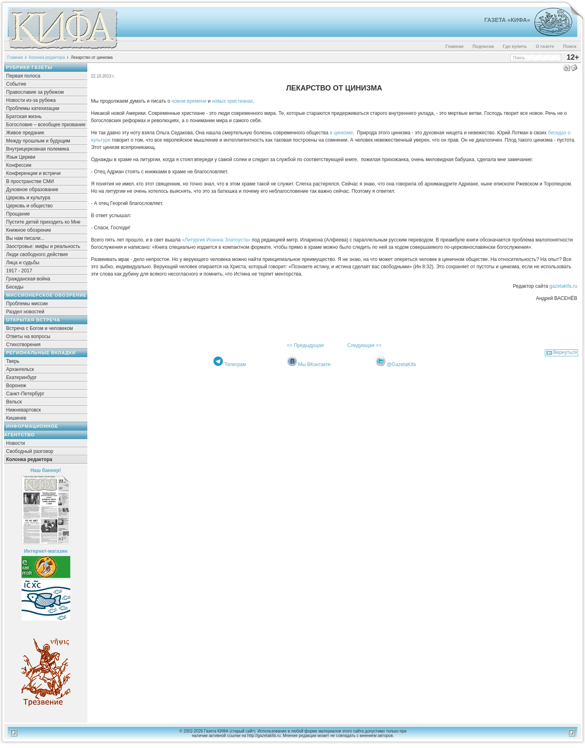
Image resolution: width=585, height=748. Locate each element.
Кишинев (16, 418)
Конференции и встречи (33, 173)
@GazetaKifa (401, 364)
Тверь (13, 361)
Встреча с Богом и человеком (39, 328)
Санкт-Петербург (25, 394)
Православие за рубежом (35, 92)
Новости (15, 443)
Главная (454, 46)
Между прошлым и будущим (38, 141)
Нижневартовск (23, 410)
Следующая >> (364, 345)
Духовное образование (32, 189)
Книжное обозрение (28, 230)
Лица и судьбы (22, 262)
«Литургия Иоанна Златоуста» (215, 240)
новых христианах (231, 101)
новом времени (188, 101)
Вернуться (565, 352)
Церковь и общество (29, 206)
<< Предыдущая (305, 345)
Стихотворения (23, 344)
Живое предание (25, 133)
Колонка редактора (47, 57)
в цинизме (340, 133)
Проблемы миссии (27, 303)
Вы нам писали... (25, 238)
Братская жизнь (23, 116)
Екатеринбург (21, 377)
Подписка (483, 46)
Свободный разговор (29, 451)
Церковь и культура (28, 197)
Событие (16, 84)
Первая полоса (23, 76)
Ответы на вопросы (28, 336)
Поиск (569, 46)
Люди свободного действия (37, 254)
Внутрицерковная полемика (37, 149)
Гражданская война (28, 279)
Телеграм (235, 364)
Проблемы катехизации (32, 108)
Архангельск (20, 369)
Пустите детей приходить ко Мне (43, 222)
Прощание (18, 214)
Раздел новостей (25, 312)
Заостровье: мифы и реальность (43, 246)
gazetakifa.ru (562, 286)
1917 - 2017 (19, 271)
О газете (545, 46)
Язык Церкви (20, 157)
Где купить (515, 46)
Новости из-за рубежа (31, 100)
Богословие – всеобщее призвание (45, 124)
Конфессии (18, 165)
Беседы (15, 287)
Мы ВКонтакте (314, 364)
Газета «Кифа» (507, 20)
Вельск (14, 402)
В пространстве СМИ (30, 181)
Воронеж (16, 385)
